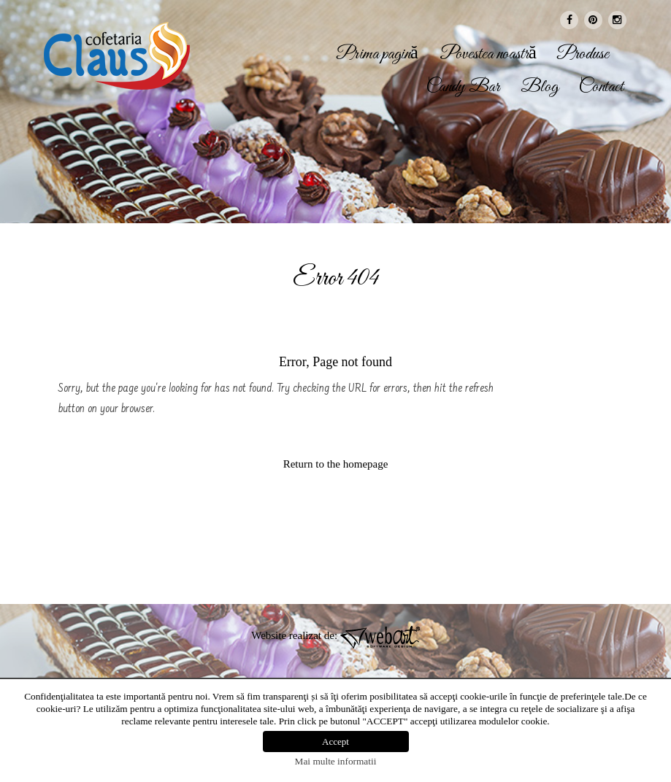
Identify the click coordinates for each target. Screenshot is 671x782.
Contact (601, 87)
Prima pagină (377, 55)
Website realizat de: (335, 635)
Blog (540, 87)
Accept (335, 741)
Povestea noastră (488, 55)
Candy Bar (462, 87)
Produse (583, 55)
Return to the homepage (335, 464)
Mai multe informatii (336, 761)
